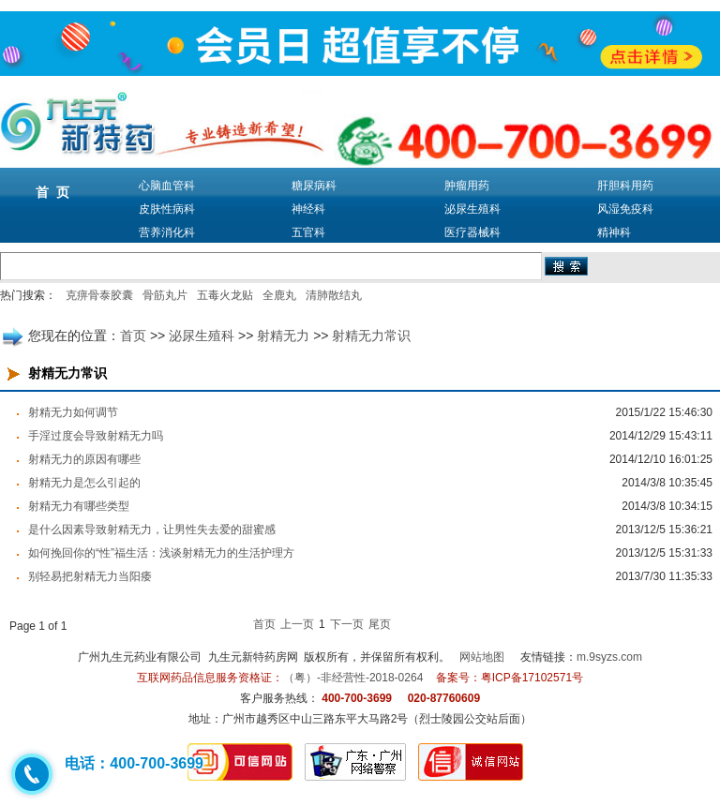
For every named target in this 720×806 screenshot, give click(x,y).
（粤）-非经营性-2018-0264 (353, 677)
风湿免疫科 (625, 209)
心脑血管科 (167, 185)
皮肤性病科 (167, 209)
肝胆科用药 (625, 185)
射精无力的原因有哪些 (84, 459)
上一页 (297, 624)
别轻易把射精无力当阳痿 (90, 576)
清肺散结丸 (334, 295)
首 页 (52, 192)
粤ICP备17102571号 (532, 677)
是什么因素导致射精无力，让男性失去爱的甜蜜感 (152, 529)
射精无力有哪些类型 (78, 506)
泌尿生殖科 (472, 209)
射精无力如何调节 (73, 412)
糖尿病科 (314, 185)
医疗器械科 (472, 232)
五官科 (308, 232)
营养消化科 (167, 232)
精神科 (614, 232)
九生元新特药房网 (253, 657)
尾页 (379, 624)
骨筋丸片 (165, 295)
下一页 (347, 624)
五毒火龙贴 (225, 295)
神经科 (308, 209)
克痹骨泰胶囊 (99, 295)
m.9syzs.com (609, 657)
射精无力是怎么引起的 (84, 482)
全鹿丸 (279, 295)
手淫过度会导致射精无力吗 (95, 435)
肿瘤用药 (466, 185)
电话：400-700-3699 (134, 763)
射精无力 (283, 335)
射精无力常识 (371, 335)
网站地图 (481, 657)
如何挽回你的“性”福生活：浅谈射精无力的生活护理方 (161, 553)
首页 (133, 335)
